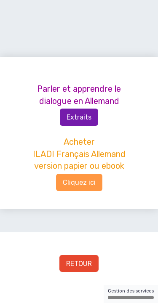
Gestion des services (131, 293)
